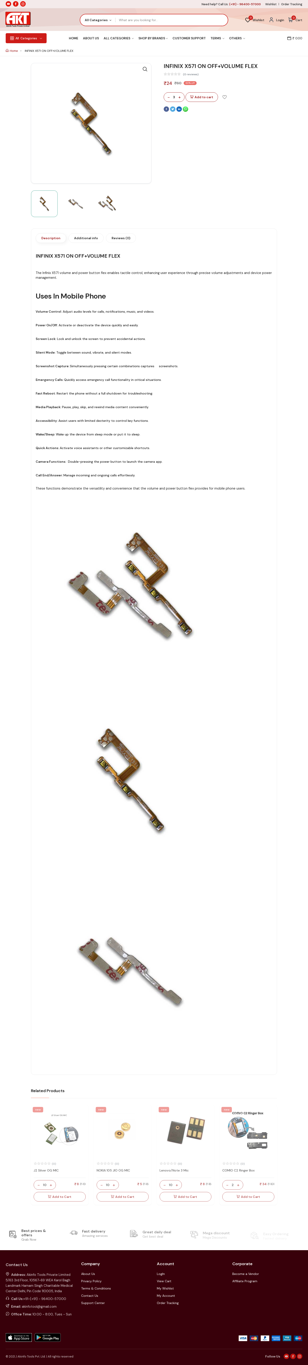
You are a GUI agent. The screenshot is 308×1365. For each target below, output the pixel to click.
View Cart (164, 1281)
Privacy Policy (91, 1281)
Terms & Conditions (96, 1288)
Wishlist (271, 4)
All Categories (119, 38)
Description (50, 238)
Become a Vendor (245, 1274)
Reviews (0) (121, 238)
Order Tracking (291, 4)
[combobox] (97, 20)
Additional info (86, 238)
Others (237, 38)
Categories (26, 38)
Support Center (93, 1303)
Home (73, 38)
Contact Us (89, 1296)
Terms (217, 38)
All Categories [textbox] (96, 20)
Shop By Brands (153, 38)
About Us (91, 38)
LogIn (161, 1274)
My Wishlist (165, 1288)
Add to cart (201, 97)
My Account (166, 1296)
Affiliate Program (244, 1281)
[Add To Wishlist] (224, 96)
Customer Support (189, 38)
